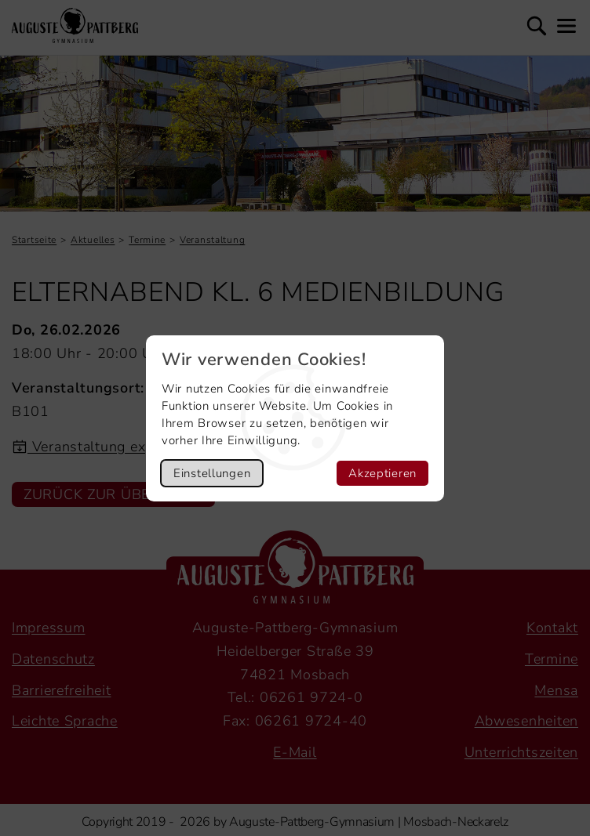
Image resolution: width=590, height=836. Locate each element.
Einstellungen (211, 473)
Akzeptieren (382, 473)
